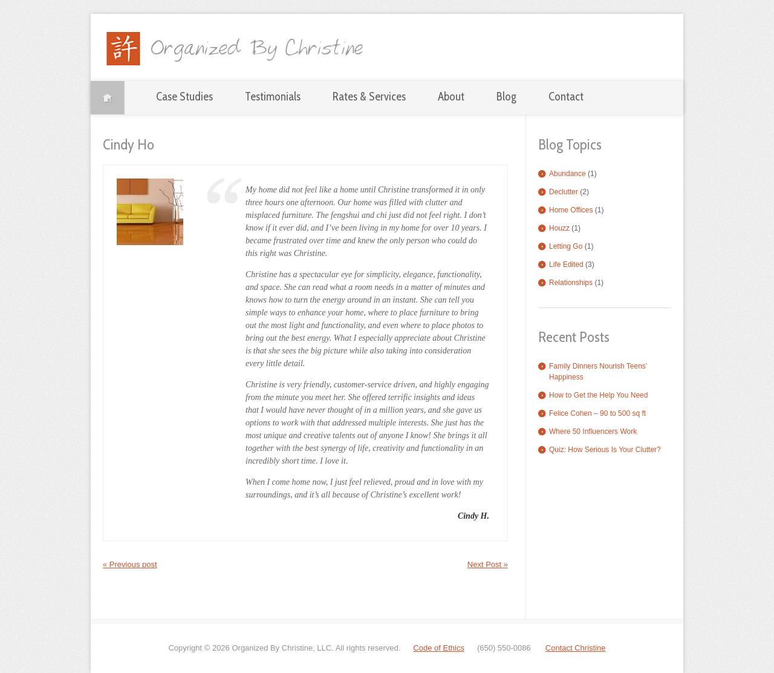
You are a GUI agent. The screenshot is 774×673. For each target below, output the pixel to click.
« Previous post (130, 564)
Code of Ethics (438, 647)
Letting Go (565, 246)
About (451, 96)
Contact (566, 96)
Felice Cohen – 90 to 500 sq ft (597, 413)
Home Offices (571, 210)
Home (107, 97)
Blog (506, 96)
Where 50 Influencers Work (593, 431)
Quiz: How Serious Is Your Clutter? (605, 449)
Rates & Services (369, 96)
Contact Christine (575, 647)
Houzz (559, 228)
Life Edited (566, 264)
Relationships (571, 282)
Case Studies (184, 96)
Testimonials (273, 96)
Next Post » (487, 564)
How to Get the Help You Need (598, 395)
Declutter (563, 192)
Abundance (567, 173)
